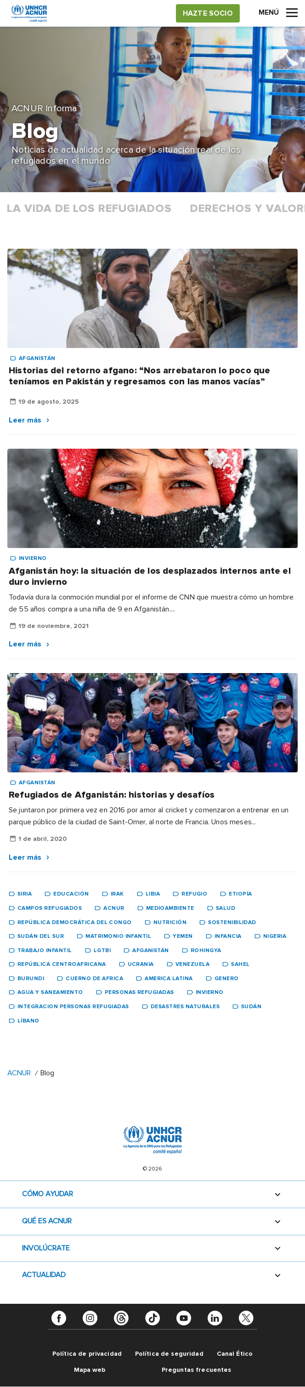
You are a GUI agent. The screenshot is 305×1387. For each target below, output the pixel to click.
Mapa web (90, 1370)
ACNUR (19, 1073)
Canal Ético (235, 1354)
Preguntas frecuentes (197, 1370)
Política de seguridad (169, 1354)
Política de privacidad (87, 1354)
